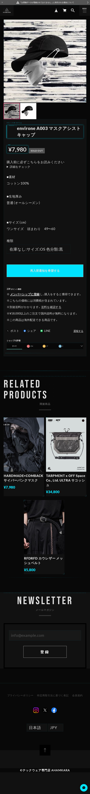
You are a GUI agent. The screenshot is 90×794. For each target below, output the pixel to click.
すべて (14, 346)
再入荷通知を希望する (45, 270)
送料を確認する (51, 307)
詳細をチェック (20, 166)
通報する (78, 331)
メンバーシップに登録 (24, 294)
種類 (10, 241)
